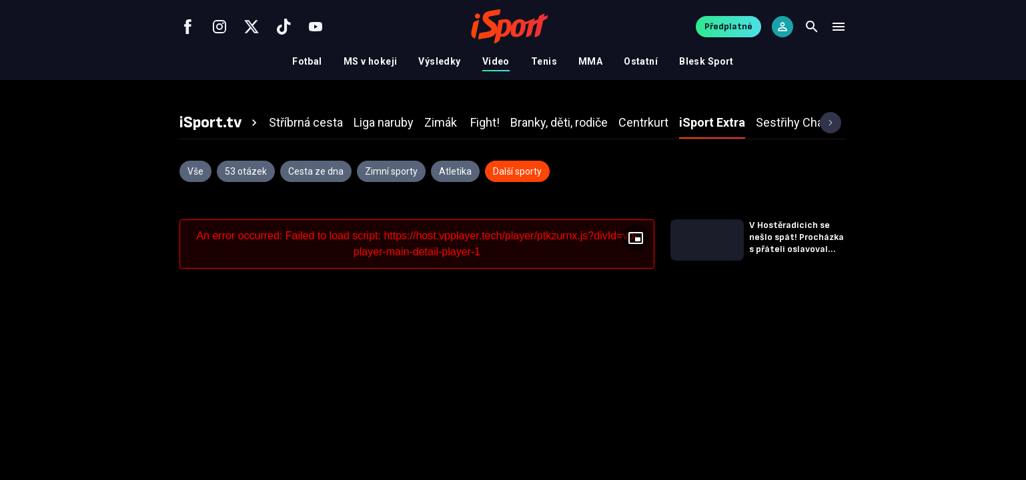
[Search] (812, 27)
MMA (590, 61)
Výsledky (439, 61)
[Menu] (839, 27)
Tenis (544, 61)
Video (496, 61)
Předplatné (728, 26)
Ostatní (641, 61)
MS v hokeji (371, 61)
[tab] (220, 123)
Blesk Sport (706, 61)
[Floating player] (635, 238)
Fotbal (307, 61)
